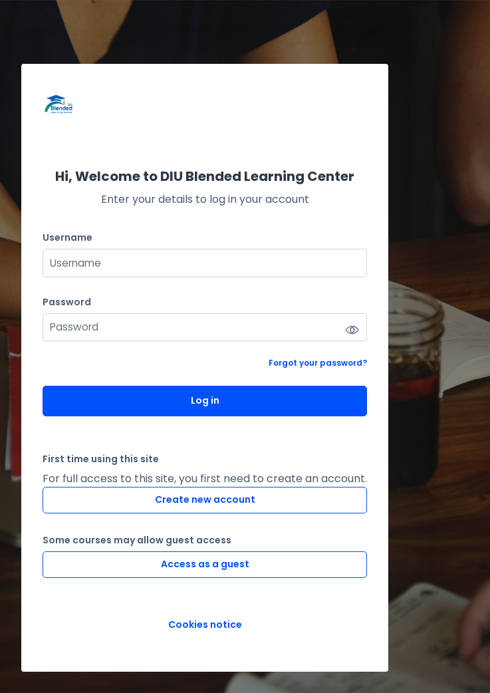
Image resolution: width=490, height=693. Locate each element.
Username (67, 237)
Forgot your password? (318, 362)
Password (67, 302)
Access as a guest (205, 564)
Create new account (205, 499)
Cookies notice (205, 624)
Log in (205, 400)
